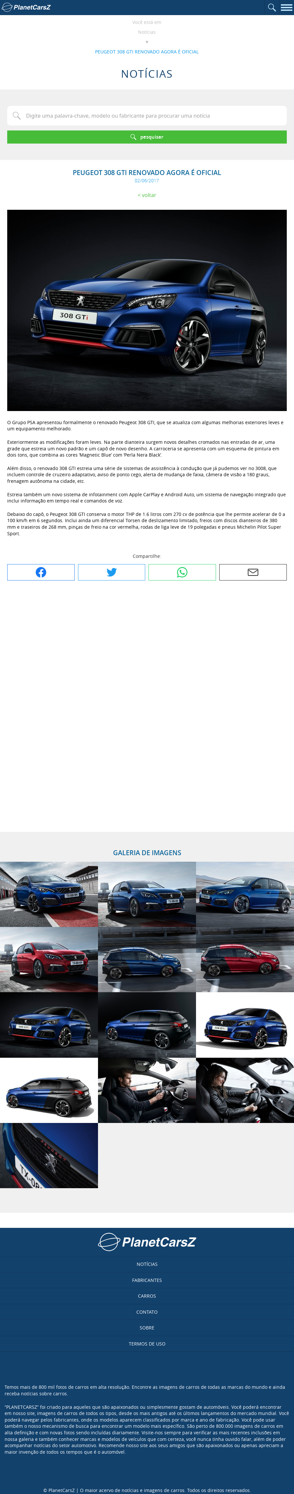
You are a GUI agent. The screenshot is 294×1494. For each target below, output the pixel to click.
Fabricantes (147, 1280)
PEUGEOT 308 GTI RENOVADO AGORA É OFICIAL (147, 52)
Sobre (147, 1328)
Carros (147, 1296)
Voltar (149, 195)
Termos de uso (147, 1344)
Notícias (147, 32)
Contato (147, 1312)
